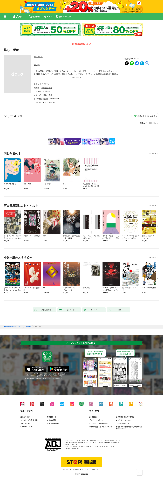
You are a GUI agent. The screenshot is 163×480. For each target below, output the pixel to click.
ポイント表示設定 (53, 423)
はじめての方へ (25, 417)
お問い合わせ (25, 423)
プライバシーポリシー (96, 420)
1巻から (143, 123)
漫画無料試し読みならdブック (12, 326)
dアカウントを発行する (72, 469)
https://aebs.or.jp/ (73, 448)
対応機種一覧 (51, 417)
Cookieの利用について (124, 423)
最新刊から (154, 123)
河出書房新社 (47, 88)
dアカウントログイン (27, 427)
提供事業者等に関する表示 (125, 417)
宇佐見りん (38, 57)
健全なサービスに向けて (124, 420)
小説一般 (46, 91)
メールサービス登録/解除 (29, 420)
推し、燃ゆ (47, 95)
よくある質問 (51, 420)
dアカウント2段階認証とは (98, 423)
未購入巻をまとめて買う (147, 116)
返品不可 (37, 65)
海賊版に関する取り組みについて (100, 427)
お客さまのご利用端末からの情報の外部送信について (129, 428)
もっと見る (152, 153)
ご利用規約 (93, 417)
